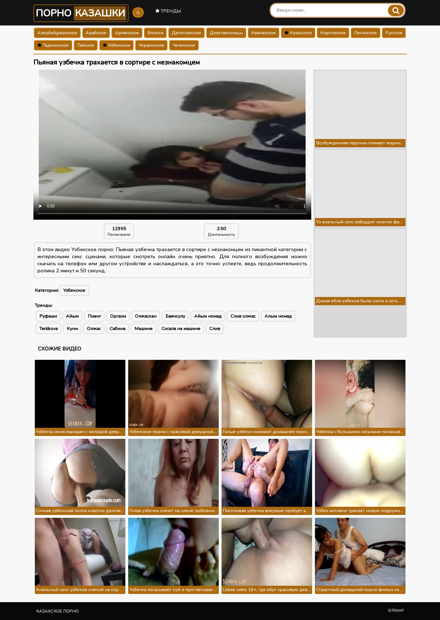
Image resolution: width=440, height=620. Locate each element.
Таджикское (53, 45)
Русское (393, 33)
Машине (143, 329)
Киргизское (333, 33)
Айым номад (208, 316)
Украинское (151, 45)
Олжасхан (145, 316)
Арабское (96, 33)
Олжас (94, 329)
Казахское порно (57, 611)
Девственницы (226, 33)
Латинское (365, 33)
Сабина (117, 329)
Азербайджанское (57, 33)
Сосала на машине (181, 329)
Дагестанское (186, 33)
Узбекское (116, 45)
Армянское (127, 33)
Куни (72, 329)
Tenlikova (48, 329)
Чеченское (184, 45)
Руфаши (48, 316)
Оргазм (118, 316)
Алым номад (278, 316)
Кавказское (263, 33)
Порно (81, 13)
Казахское (298, 33)
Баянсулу (175, 316)
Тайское (85, 45)
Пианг (94, 316)
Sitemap (396, 610)
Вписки (155, 33)
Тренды (168, 11)
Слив (214, 329)
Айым (72, 316)
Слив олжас (243, 316)
